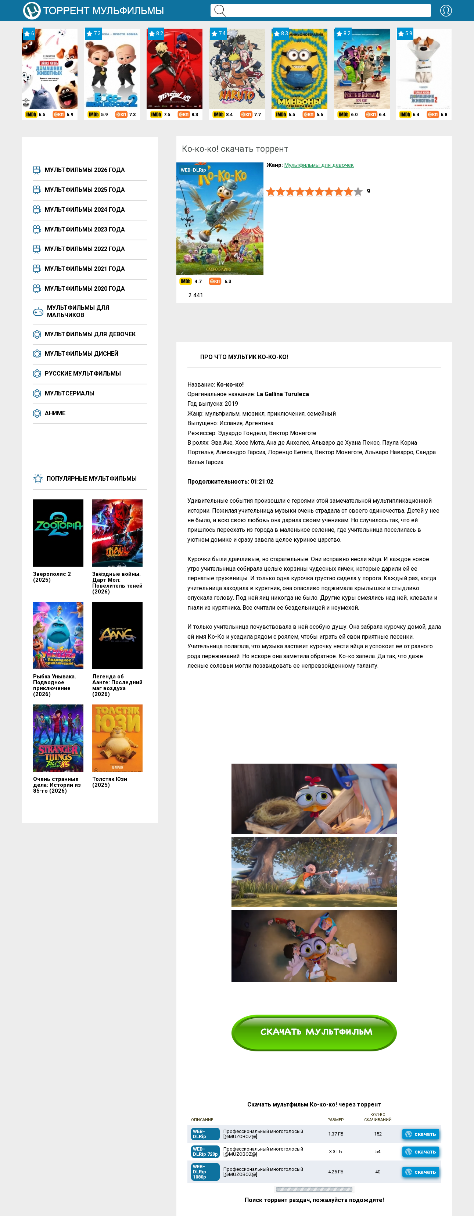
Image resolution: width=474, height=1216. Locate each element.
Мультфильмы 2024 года (85, 209)
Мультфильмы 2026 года (85, 169)
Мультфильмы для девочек (90, 334)
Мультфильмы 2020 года (85, 288)
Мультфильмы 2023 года (85, 229)
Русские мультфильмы (83, 373)
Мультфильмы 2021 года (85, 268)
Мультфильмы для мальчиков (78, 311)
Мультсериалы (69, 393)
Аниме (55, 413)
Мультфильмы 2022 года (85, 248)
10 (358, 192)
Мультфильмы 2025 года (85, 189)
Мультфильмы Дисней (81, 353)
